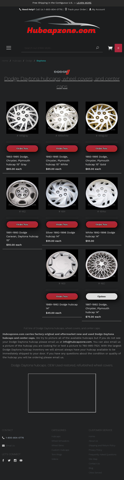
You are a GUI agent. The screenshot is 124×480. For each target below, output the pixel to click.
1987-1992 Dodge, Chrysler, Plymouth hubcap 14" (97, 308)
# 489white (62, 119)
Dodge (29, 60)
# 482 (22, 195)
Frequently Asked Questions (102, 454)
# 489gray (22, 119)
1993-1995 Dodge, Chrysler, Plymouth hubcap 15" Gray (18, 160)
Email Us (10, 445)
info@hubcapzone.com (77, 341)
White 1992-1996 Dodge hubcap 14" (100, 234)
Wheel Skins (58, 445)
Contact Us (94, 463)
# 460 (102, 267)
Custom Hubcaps (60, 450)
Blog (91, 468)
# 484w (102, 195)
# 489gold (102, 119)
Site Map (93, 459)
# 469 (62, 267)
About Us (93, 441)
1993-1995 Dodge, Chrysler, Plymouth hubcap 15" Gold (97, 160)
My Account (97, 9)
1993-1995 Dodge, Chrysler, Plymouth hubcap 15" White (58, 160)
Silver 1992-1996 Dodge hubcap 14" (60, 234)
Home (5, 60)
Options (102, 296)
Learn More (84, 2)
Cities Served (95, 472)
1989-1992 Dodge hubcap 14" (62, 306)
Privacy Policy (95, 450)
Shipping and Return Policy (102, 445)
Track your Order (75, 9)
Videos (55, 459)
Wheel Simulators (60, 441)
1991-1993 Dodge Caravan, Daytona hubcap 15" (22, 236)
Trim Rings (57, 454)
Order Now (22, 148)
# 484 (62, 195)
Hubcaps (17, 60)
